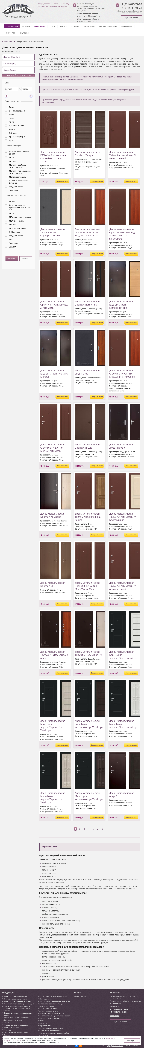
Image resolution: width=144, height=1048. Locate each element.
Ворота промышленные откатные (17, 1001)
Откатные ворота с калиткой (15, 999)
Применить (12, 258)
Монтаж (63, 26)
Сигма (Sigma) (10, 63)
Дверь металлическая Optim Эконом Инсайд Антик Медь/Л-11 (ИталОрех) (122, 234)
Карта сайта (114, 1015)
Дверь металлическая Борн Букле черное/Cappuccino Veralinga (52, 725)
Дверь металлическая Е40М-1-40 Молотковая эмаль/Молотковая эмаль (53, 156)
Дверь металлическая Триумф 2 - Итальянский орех (54, 655)
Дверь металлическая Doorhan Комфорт (52, 515)
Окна (41, 1021)
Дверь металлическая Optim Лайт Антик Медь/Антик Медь (54, 304)
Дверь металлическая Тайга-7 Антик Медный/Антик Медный (122, 586)
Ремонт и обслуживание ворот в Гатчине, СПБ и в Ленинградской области (17, 1008)
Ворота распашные (11, 1027)
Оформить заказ (62, 181)
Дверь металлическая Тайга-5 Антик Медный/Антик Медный (122, 155)
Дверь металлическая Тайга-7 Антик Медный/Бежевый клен (122, 516)
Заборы (7, 1022)
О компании (126, 26)
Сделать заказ (131, 17)
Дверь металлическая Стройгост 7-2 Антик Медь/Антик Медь (52, 447)
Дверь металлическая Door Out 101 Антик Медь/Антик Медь (87, 586)
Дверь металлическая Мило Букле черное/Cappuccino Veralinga (52, 797)
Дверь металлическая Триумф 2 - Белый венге (88, 653)
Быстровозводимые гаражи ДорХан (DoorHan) (54, 1034)
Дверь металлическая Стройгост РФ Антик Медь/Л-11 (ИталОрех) (122, 373)
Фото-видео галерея (108, 26)
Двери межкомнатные (13, 1020)
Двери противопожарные (49, 1018)
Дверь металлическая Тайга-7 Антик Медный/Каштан (88, 516)
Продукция (13, 26)
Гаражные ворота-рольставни (16, 1032)
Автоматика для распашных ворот (53, 996)
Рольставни (8, 1030)
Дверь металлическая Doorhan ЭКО (52, 584)
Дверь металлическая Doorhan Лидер (87, 446)
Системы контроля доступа (50, 1030)
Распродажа (39, 26)
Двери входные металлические (16, 1017)
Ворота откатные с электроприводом (19, 1004)
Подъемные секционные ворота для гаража (18, 1014)
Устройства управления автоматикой (54, 1001)
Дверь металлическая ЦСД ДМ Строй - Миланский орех (121, 304)
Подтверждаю (132, 1040)
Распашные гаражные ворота (16, 1025)
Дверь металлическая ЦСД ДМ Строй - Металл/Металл (54, 373)
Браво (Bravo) (10, 70)
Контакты (10, 33)
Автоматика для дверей (48, 1011)
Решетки (43, 1023)
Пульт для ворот (45, 999)
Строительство (45, 1026)
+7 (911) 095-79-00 (131, 4)
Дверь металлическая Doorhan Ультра (87, 153)
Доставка (75, 26)
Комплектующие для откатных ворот (54, 1016)
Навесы (7, 1035)
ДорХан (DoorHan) (12, 57)
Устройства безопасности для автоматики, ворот (51, 1005)
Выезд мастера (81, 996)
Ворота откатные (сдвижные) (15, 996)
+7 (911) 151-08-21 (131, 7)
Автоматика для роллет (48, 1008)
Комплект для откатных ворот (51, 1013)
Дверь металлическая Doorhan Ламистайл (87, 303)
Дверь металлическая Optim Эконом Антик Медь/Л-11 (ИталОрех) (87, 232)
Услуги (52, 26)
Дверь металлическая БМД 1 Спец (87, 372)
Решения (26, 26)
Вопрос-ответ (89, 26)
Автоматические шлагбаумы (51, 1028)
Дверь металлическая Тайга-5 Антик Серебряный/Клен (52, 232)
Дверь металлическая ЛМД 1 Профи (121, 446)
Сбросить (25, 258)
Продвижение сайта (115, 1045)
